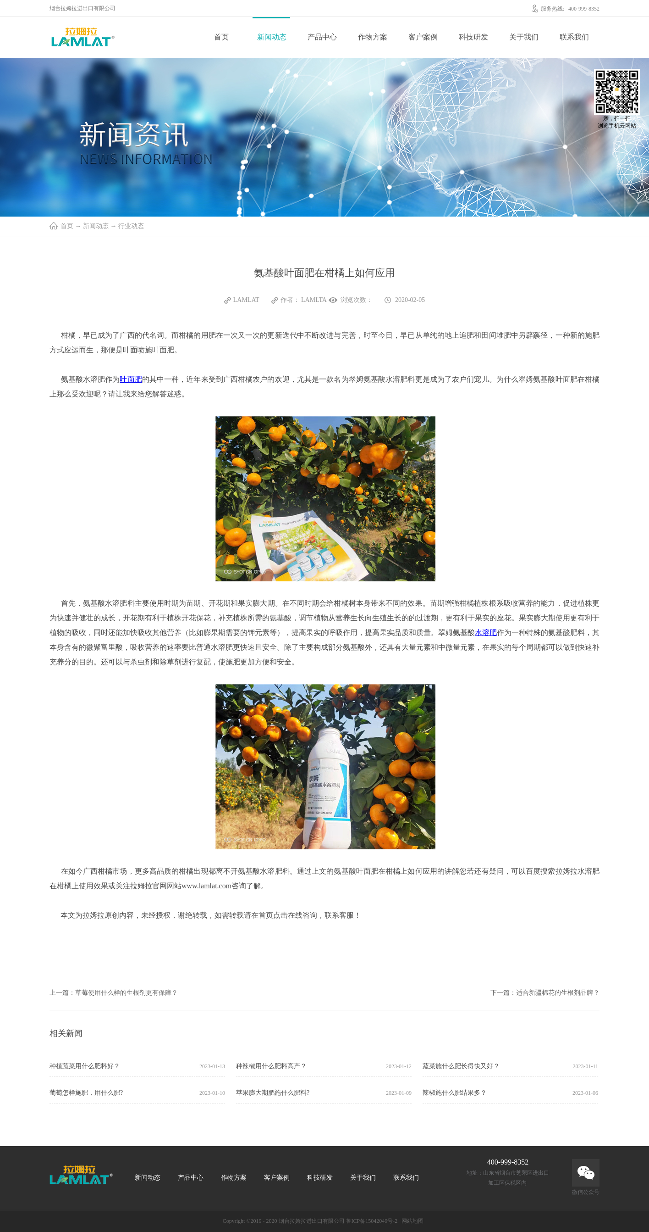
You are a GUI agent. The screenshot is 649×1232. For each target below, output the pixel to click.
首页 (221, 37)
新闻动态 (96, 226)
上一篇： (114, 992)
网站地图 (411, 1221)
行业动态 (131, 226)
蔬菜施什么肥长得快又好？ (461, 1066)
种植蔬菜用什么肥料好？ (85, 1066)
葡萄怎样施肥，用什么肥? (86, 1092)
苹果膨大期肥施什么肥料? (272, 1092)
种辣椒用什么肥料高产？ (271, 1066)
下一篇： (545, 992)
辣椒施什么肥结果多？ (455, 1092)
